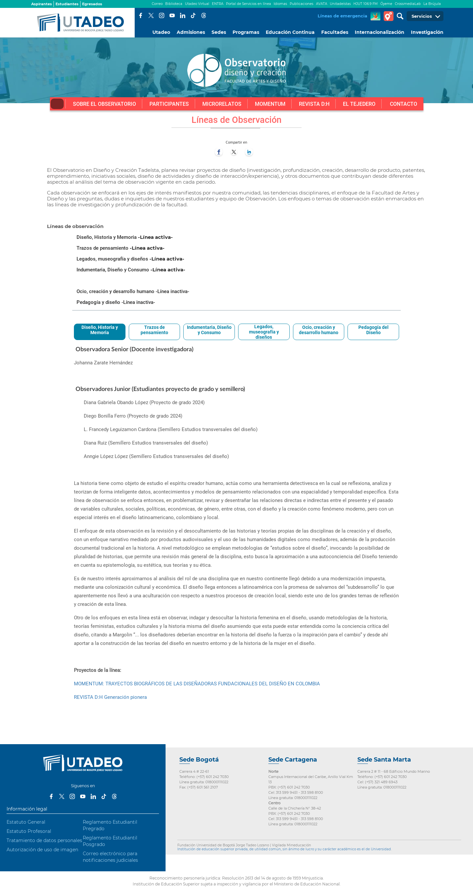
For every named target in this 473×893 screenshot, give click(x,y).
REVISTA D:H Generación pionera (110, 697)
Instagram (161, 15)
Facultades (334, 32)
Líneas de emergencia (342, 15)
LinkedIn (182, 15)
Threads (203, 15)
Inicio (57, 104)
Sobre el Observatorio (104, 104)
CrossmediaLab (408, 4)
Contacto (403, 104)
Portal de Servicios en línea (248, 4)
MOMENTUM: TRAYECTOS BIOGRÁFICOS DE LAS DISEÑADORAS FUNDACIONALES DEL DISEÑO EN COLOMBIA (197, 684)
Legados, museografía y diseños (264, 332)
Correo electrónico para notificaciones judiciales (110, 857)
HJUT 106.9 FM (365, 4)
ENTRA (217, 4)
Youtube (172, 15)
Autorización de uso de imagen (42, 850)
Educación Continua (290, 32)
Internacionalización (379, 32)
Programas (246, 32)
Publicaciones (301, 4)
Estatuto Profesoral (29, 831)
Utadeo (161, 32)
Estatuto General (26, 822)
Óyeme (386, 4)
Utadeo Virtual (197, 4)
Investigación (427, 32)
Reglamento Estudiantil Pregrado (110, 825)
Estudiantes (67, 4)
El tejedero (359, 104)
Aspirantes (41, 4)
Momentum (270, 104)
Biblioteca (173, 4)
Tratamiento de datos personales (44, 840)
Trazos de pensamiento (154, 330)
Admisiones (191, 32)
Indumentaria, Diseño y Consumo (209, 330)
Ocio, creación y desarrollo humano (318, 330)
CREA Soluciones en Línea (375, 16)
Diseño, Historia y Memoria (99, 330)
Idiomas (280, 4)
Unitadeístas (340, 4)
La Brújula (432, 4)
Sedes (219, 32)
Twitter (151, 15)
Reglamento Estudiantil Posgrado (110, 841)
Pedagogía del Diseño (373, 330)
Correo (157, 4)
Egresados (92, 4)
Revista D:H (314, 104)
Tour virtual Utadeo (389, 16)
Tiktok (193, 15)
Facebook (140, 15)
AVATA (321, 4)
